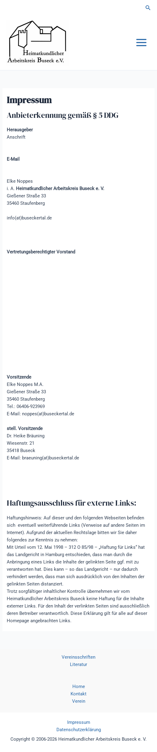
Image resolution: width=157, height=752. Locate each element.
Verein (78, 701)
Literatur (78, 664)
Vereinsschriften (78, 657)
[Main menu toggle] (141, 42)
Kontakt (78, 694)
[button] (148, 8)
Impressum (78, 722)
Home (78, 686)
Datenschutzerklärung (78, 729)
